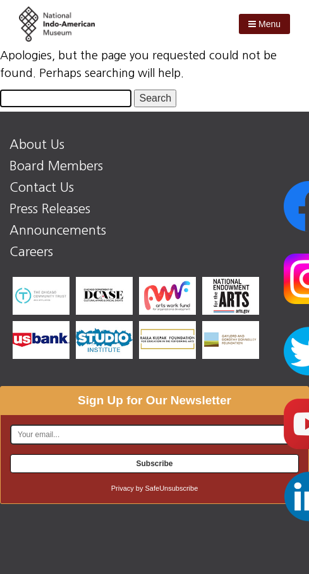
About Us (36, 144)
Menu (264, 24)
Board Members (56, 166)
